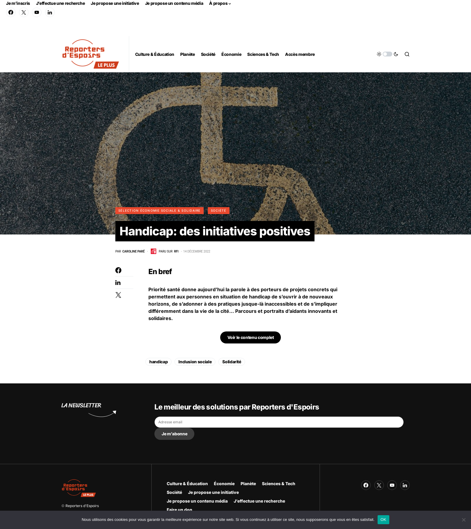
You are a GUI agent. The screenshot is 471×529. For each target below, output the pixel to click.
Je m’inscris (18, 3)
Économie (224, 483)
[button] (387, 54)
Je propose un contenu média (174, 3)
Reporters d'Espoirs (82, 505)
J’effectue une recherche (60, 3)
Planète (248, 483)
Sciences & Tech (278, 483)
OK (383, 519)
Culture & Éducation (187, 483)
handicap (158, 361)
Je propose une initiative (115, 3)
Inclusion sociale (194, 361)
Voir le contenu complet (250, 337)
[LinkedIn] (50, 12)
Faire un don (179, 509)
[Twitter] (24, 12)
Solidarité (231, 361)
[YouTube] (36, 12)
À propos (218, 3)
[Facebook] (11, 12)
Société (218, 210)
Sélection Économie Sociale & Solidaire (159, 210)
